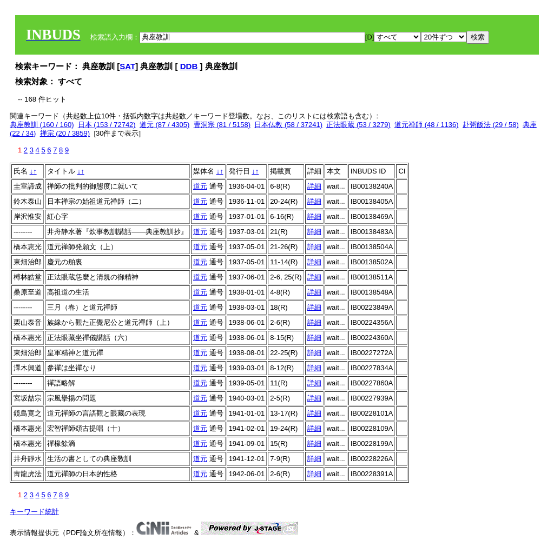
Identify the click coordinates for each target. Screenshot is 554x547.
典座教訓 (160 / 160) (42, 125)
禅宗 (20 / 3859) (65, 133)
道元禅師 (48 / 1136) (426, 125)
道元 (200, 186)
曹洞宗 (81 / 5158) (222, 125)
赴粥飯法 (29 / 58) (491, 125)
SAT (127, 66)
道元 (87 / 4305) (165, 125)
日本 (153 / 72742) (107, 125)
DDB (190, 66)
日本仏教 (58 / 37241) (288, 125)
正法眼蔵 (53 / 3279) (358, 125)
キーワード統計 (34, 512)
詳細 (314, 186)
